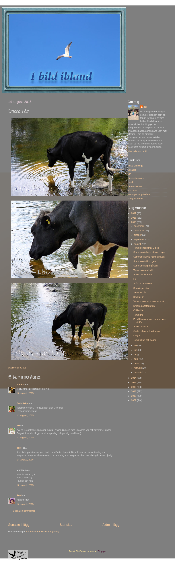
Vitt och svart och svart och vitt (148, 301)
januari (137, 372)
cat (145, 107)
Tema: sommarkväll (143, 270)
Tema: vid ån (139, 292)
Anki (19, 495)
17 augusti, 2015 (25, 504)
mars (137, 363)
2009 (134, 400)
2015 (134, 222)
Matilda (20, 384)
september (139, 239)
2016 (134, 218)
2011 (134, 391)
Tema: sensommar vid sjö (146, 248)
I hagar (136, 335)
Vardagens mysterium (139, 194)
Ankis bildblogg (135, 165)
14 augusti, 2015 (25, 393)
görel (19, 448)
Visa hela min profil (137, 151)
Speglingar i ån (141, 288)
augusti (138, 244)
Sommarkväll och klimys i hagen (149, 252)
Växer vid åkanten (142, 274)
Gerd (130, 182)
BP (18, 425)
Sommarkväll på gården (145, 265)
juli (135, 345)
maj (136, 354)
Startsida (66, 525)
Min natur (132, 190)
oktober (138, 235)
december (139, 226)
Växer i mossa (140, 326)
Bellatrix (132, 170)
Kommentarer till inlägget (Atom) (42, 531)
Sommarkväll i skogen (144, 261)
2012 (134, 387)
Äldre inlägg (110, 525)
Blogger (102, 551)
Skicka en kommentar (24, 511)
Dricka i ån (138, 297)
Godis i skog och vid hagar (146, 331)
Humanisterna (135, 186)
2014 (134, 378)
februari (138, 368)
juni (136, 350)
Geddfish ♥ (23, 403)
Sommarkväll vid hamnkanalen (149, 257)
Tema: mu (138, 315)
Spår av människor (142, 283)
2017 (134, 213)
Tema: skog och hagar (144, 340)
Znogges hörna (135, 198)
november (139, 230)
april (136, 359)
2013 (134, 382)
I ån (135, 279)
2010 (134, 396)
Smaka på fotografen (144, 306)
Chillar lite (138, 310)
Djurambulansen (136, 178)
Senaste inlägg (19, 525)
